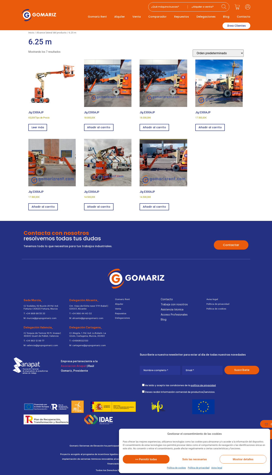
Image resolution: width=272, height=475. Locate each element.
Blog (226, 17)
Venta (136, 17)
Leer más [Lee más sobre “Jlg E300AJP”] (38, 127)
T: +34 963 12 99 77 (34, 339)
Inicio (31, 31)
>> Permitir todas (146, 459)
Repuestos (181, 17)
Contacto (243, 17)
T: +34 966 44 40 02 (80, 313)
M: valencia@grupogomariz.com (40, 344)
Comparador (157, 17)
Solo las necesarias (194, 459)
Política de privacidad (198, 467)
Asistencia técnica (172, 309)
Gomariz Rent (97, 17)
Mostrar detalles (243, 459)
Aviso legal (216, 467)
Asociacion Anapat (73, 364)
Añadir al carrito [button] (99, 127)
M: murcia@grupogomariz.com (40, 317)
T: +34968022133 (78, 339)
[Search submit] (224, 6)
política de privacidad (203, 383)
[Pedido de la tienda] (218, 52)
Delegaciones (206, 17)
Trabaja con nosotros (174, 304)
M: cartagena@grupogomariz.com (86, 344)
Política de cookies (176, 467)
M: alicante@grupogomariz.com (85, 317)
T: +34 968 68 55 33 (34, 313)
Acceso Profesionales (174, 314)
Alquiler (119, 17)
